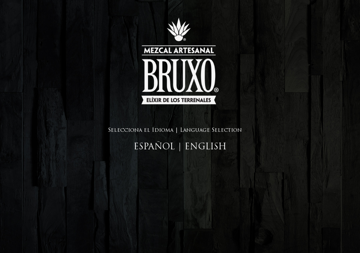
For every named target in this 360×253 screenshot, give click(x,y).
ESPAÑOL (154, 147)
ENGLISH (205, 147)
